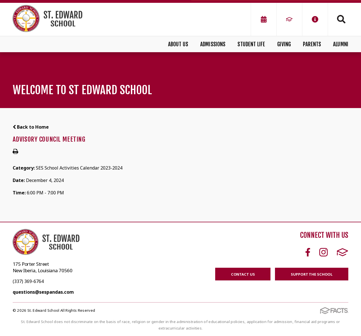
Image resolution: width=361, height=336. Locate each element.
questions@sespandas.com (43, 292)
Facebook (308, 252)
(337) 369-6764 (28, 281)
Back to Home (31, 127)
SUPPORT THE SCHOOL (312, 274)
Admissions (213, 44)
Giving (284, 44)
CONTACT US (243, 274)
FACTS (342, 252)
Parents (312, 44)
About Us (178, 44)
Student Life (251, 44)
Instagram (323, 252)
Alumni (340, 44)
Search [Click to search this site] (341, 19)
